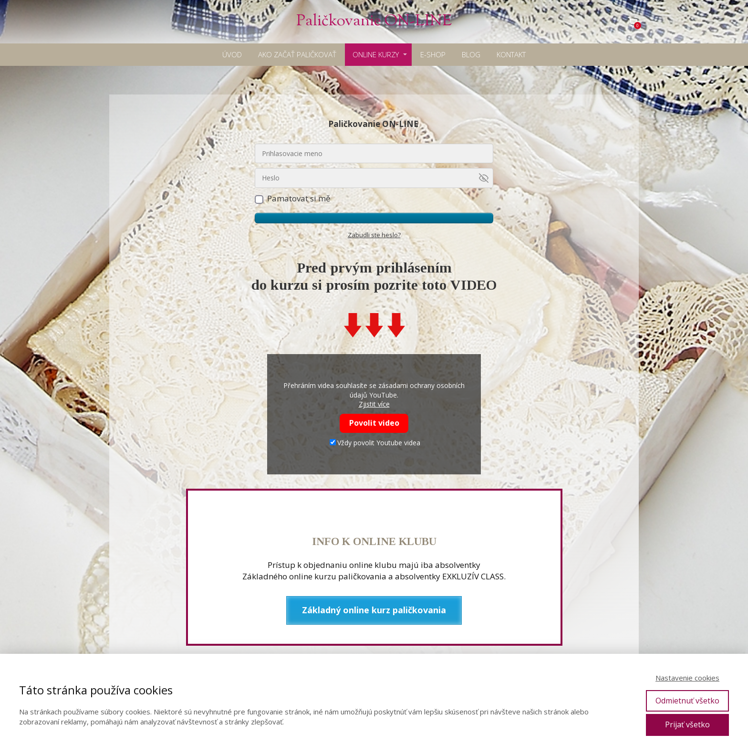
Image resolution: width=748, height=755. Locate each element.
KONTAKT (511, 54)
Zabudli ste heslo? (374, 235)
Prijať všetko (687, 724)
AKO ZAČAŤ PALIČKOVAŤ (297, 54)
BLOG (471, 54)
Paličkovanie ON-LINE (374, 22)
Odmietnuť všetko (687, 700)
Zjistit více (374, 404)
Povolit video (374, 423)
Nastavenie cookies (687, 677)
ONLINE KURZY (376, 54)
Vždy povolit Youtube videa (375, 442)
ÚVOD (232, 54)
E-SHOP (433, 54)
